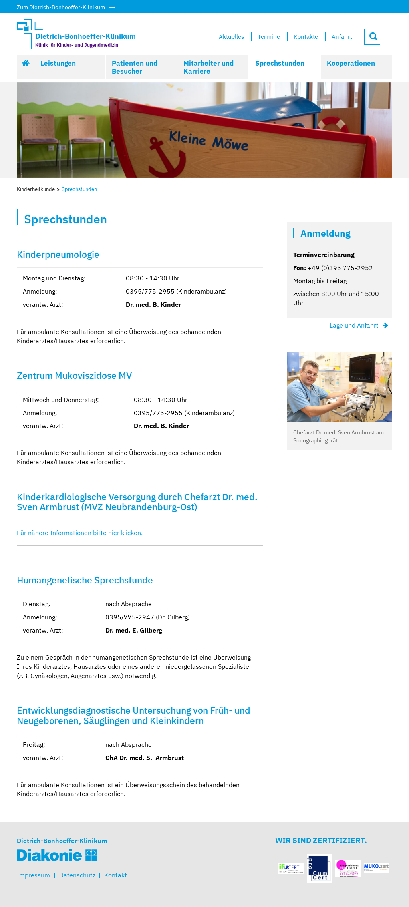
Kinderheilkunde (36, 189)
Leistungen (58, 63)
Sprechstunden (279, 63)
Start (26, 67)
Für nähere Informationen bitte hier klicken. (80, 533)
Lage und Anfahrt (354, 325)
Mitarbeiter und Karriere (208, 67)
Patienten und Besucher (134, 67)
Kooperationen (351, 63)
